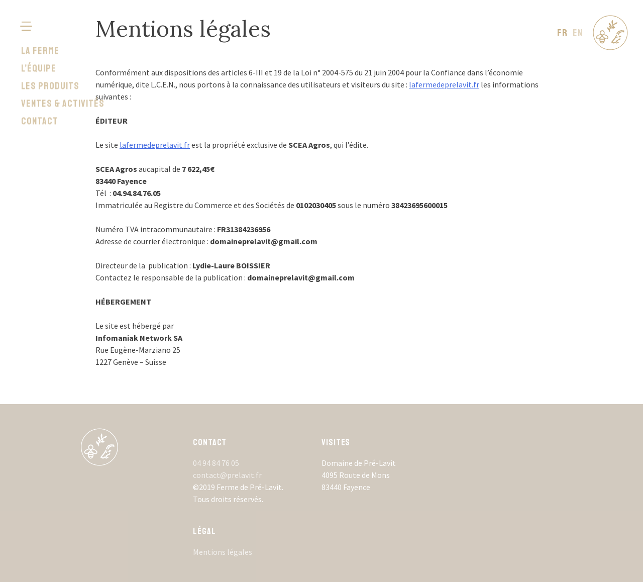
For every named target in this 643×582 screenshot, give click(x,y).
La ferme (40, 27)
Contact (39, 97)
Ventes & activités (62, 79)
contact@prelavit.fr (227, 475)
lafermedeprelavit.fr (444, 84)
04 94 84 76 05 (216, 463)
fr (562, 33)
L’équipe (38, 44)
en (578, 33)
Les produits (50, 62)
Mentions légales (222, 552)
